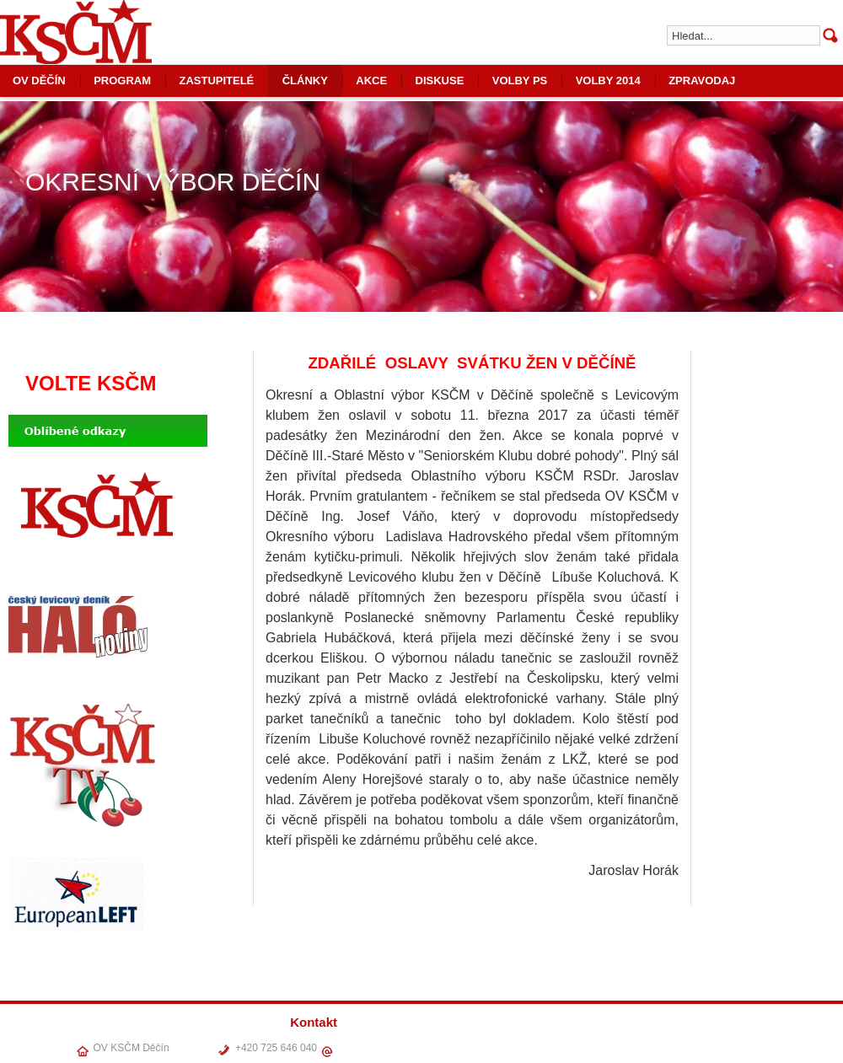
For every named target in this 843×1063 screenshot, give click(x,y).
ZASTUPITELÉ (216, 80)
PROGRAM (122, 80)
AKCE (371, 80)
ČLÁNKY (305, 80)
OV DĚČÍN (531, 1045)
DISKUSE (440, 80)
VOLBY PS (520, 80)
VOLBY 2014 (608, 80)
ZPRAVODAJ (701, 80)
